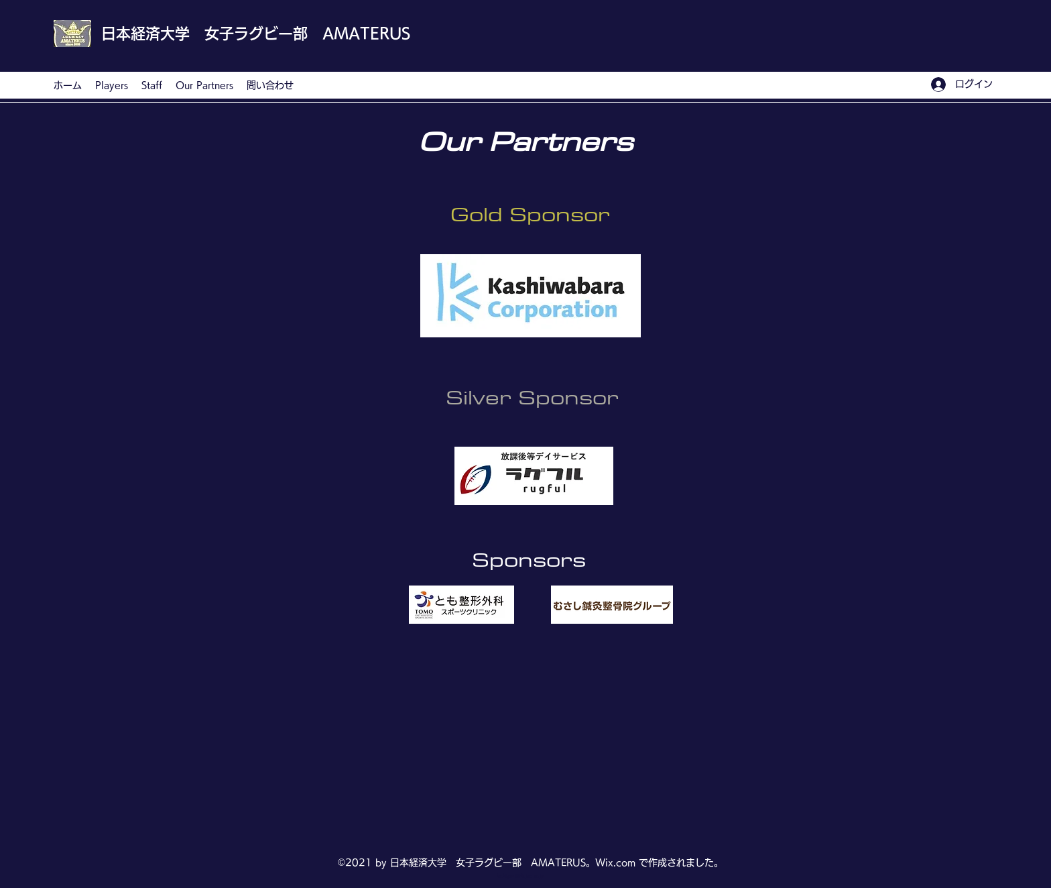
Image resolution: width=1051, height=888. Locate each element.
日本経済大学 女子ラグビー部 (204, 33)
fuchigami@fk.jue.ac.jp (520, 876)
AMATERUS (366, 33)
